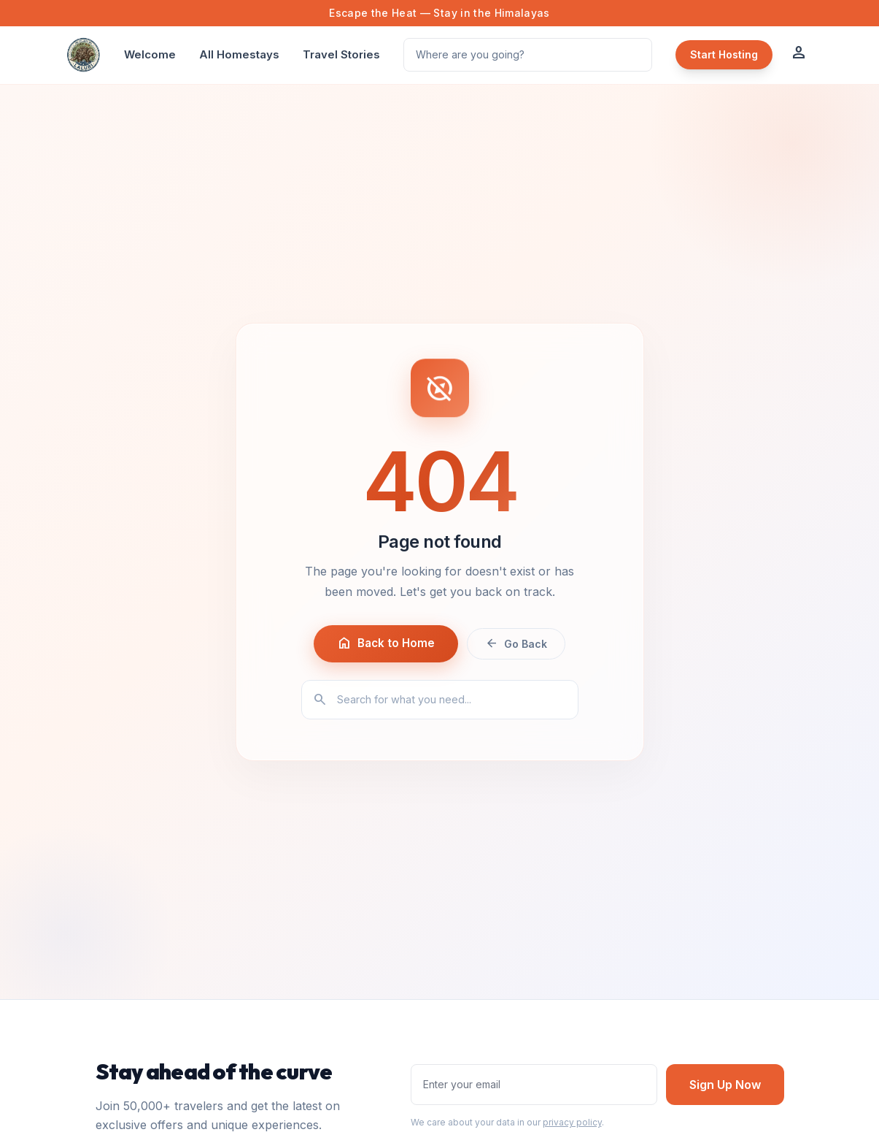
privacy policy (572, 1122)
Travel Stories (341, 54)
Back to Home (386, 643)
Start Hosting (724, 54)
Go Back (516, 643)
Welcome (150, 54)
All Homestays (239, 54)
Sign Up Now (725, 1084)
